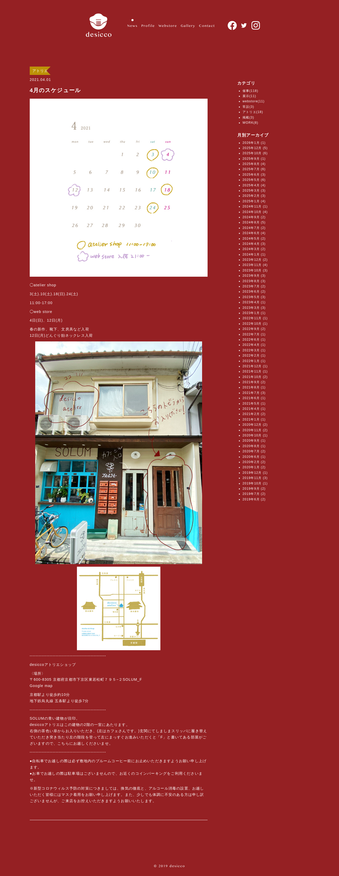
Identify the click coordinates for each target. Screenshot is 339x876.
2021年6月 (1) (254, 398)
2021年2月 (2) (254, 414)
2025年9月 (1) (254, 159)
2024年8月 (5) (254, 222)
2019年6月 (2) (254, 499)
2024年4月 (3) (254, 244)
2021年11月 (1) (255, 371)
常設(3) (248, 107)
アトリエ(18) (253, 112)
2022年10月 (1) (255, 323)
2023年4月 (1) (254, 302)
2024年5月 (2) (254, 238)
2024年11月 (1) (255, 206)
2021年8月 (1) (254, 387)
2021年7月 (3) (254, 393)
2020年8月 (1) (254, 446)
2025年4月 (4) (254, 185)
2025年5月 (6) (254, 180)
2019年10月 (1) (255, 483)
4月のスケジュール (55, 90)
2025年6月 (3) (254, 174)
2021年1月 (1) (254, 419)
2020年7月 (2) (254, 451)
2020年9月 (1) (254, 440)
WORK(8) (250, 123)
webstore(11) (253, 101)
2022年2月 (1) (254, 355)
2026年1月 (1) (254, 143)
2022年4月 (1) (254, 345)
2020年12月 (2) (255, 425)
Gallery (188, 25)
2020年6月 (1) (254, 457)
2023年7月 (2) (254, 286)
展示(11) (249, 96)
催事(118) (250, 91)
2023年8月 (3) (254, 281)
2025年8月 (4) (254, 164)
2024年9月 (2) (254, 217)
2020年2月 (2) (254, 462)
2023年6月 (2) (254, 291)
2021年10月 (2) (255, 377)
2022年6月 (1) (254, 339)
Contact (207, 25)
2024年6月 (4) (254, 233)
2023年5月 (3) (254, 297)
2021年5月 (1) (254, 403)
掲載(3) (248, 117)
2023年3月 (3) (254, 308)
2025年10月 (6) (255, 153)
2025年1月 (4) (254, 201)
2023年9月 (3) (254, 275)
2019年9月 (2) (254, 488)
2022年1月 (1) (254, 361)
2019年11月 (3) (255, 478)
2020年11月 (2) (255, 430)
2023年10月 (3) (255, 270)
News (132, 25)
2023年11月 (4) (255, 265)
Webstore (168, 25)
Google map (41, 686)
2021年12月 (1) (255, 366)
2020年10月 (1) (255, 435)
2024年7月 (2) (254, 228)
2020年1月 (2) (254, 467)
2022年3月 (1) (254, 350)
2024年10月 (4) (255, 212)
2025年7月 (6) (254, 169)
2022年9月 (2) (254, 329)
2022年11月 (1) (255, 318)
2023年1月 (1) (254, 313)
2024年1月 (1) (254, 254)
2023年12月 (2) (255, 260)
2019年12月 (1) (255, 473)
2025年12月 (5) (255, 148)
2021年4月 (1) (254, 409)
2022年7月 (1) (254, 334)
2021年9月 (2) (254, 382)
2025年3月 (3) (254, 190)
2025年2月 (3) (254, 196)
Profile (148, 25)
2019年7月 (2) (254, 494)
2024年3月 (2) (254, 249)
